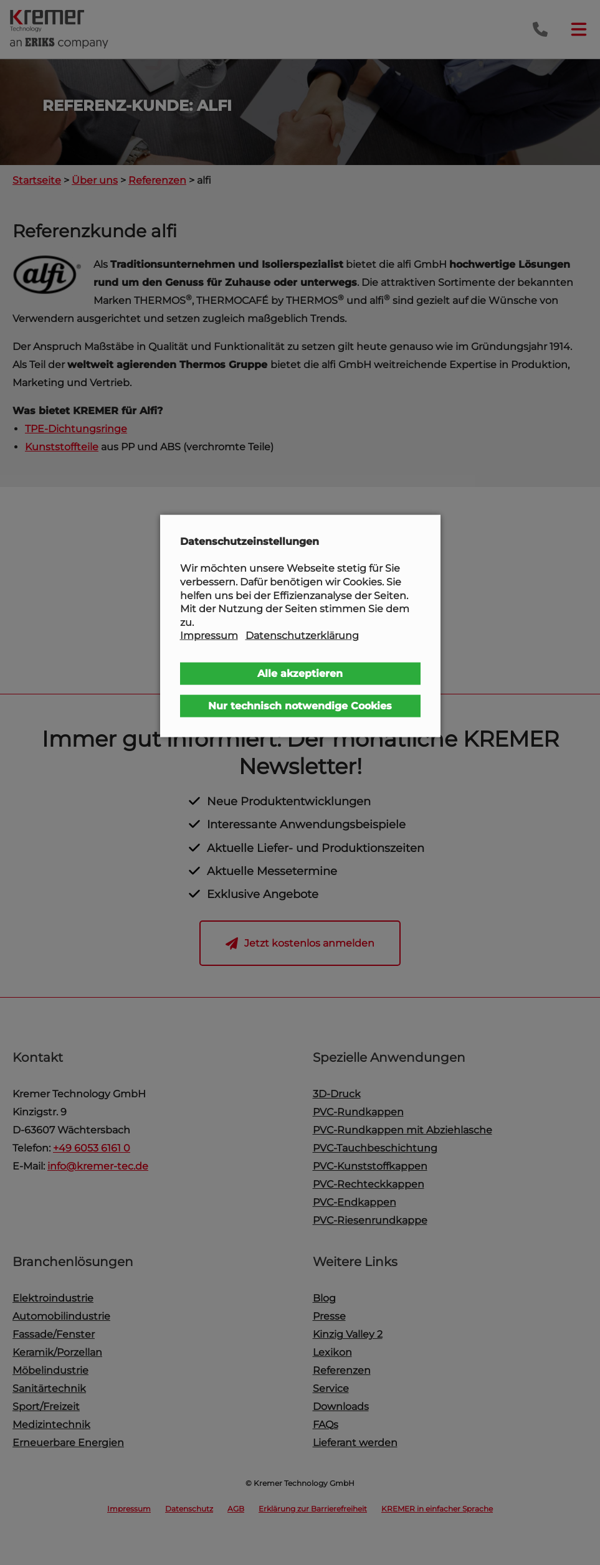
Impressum (209, 635)
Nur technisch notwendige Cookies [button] (300, 706)
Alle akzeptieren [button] (300, 673)
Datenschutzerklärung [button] (302, 635)
